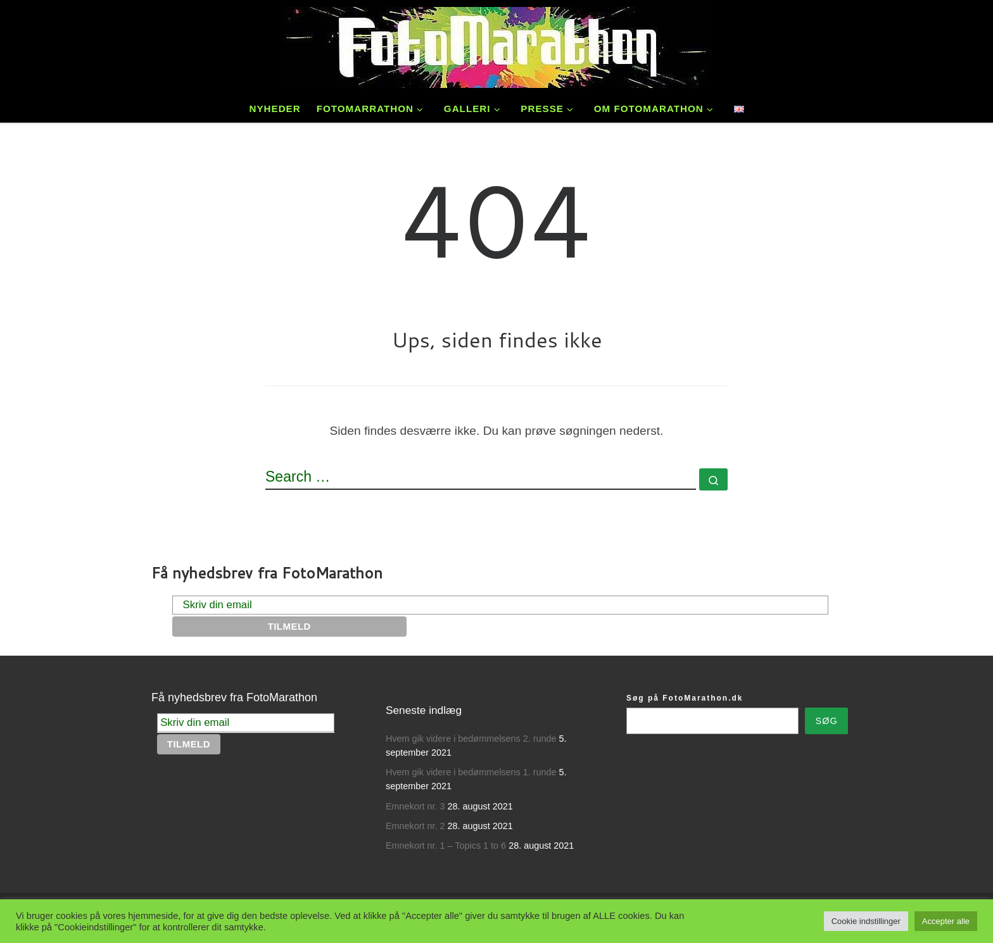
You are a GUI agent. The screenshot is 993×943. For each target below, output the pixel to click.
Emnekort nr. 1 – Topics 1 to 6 (446, 845)
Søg (827, 721)
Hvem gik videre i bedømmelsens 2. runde (471, 739)
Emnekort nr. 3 (415, 806)
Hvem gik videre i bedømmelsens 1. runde (471, 772)
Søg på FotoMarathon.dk (684, 698)
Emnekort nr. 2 (415, 826)
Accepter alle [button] (946, 921)
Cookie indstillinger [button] (866, 921)
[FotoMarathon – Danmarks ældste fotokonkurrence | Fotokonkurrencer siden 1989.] (496, 44)
